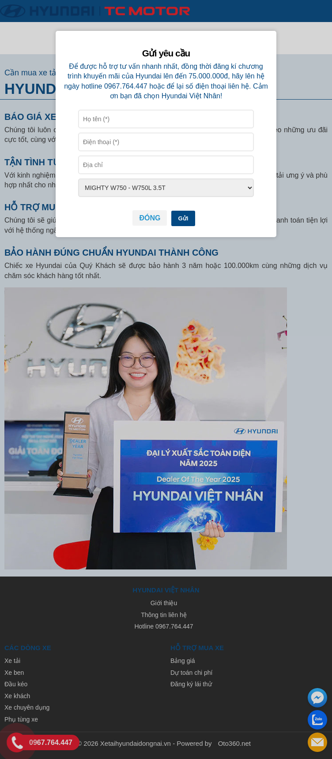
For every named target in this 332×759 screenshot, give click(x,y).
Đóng (149, 218)
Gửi (183, 218)
